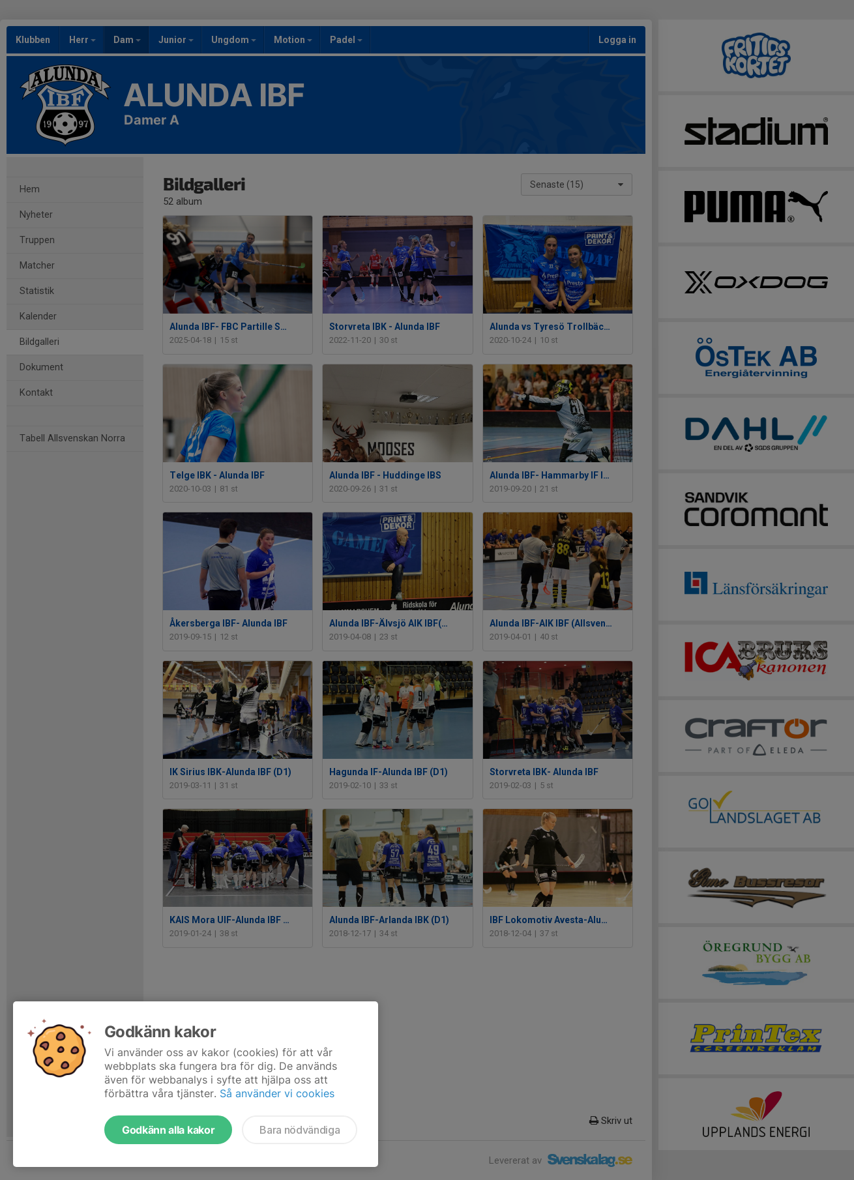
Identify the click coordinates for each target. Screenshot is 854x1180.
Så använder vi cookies (277, 1093)
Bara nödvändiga (299, 1129)
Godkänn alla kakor (168, 1129)
